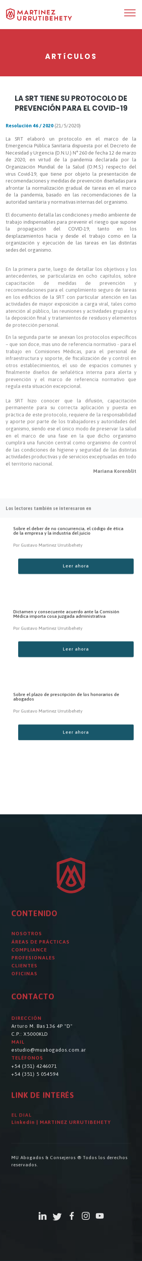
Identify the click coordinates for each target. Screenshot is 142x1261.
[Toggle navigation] (130, 12)
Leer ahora (76, 578)
